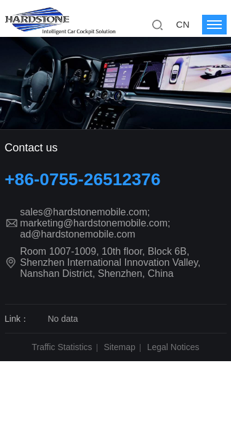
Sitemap (119, 347)
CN (183, 24)
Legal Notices (173, 347)
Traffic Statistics (62, 347)
